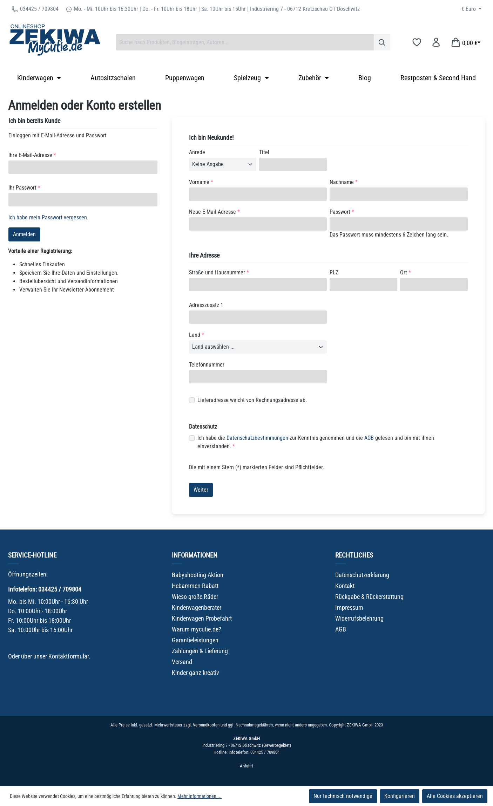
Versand (182, 661)
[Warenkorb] (465, 42)
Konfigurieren (399, 796)
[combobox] (245, 42)
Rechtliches (354, 555)
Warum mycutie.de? (196, 629)
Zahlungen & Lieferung (200, 651)
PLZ (334, 272)
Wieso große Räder (195, 596)
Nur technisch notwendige (342, 796)
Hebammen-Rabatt (195, 585)
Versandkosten (206, 725)
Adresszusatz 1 (206, 305)
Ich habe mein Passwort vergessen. (48, 217)
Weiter (201, 489)
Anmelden (24, 234)
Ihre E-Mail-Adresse (32, 155)
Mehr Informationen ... (199, 796)
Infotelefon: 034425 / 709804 (44, 589)
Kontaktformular (68, 656)
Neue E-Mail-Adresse (214, 212)
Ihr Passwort (24, 187)
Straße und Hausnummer (219, 272)
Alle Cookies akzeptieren (455, 796)
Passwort (342, 212)
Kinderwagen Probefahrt (202, 618)
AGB (369, 438)
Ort (405, 272)
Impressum (349, 607)
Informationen (194, 555)
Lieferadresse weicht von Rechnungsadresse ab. (252, 400)
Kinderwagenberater (196, 607)
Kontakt (344, 585)
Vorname (201, 182)
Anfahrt (246, 766)
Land (196, 335)
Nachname (344, 182)
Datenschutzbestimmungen (257, 438)
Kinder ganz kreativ (195, 672)
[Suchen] (382, 42)
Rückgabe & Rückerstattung (369, 596)
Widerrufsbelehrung (359, 618)
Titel (264, 152)
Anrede (197, 152)
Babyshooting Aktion (197, 575)
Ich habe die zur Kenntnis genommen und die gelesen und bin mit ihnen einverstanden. (315, 442)
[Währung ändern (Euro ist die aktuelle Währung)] (471, 9)
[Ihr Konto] (436, 42)
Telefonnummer (206, 364)
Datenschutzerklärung (362, 575)
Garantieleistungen (195, 640)
